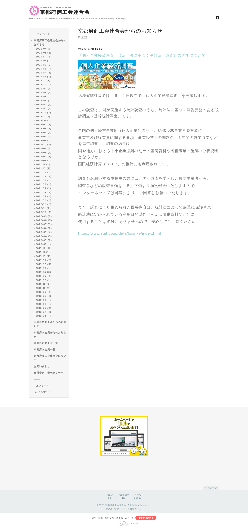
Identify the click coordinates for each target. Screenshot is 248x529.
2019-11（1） (43, 252)
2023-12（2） (44, 112)
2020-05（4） (44, 232)
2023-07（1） (44, 124)
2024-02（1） (44, 108)
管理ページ (136, 508)
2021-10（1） (43, 168)
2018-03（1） (44, 315)
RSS (82, 37)
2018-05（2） (44, 308)
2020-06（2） (44, 228)
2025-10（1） (44, 60)
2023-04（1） (44, 132)
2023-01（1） (44, 140)
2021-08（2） (44, 176)
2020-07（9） (44, 224)
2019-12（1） (43, 248)
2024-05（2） (44, 96)
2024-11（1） (43, 80)
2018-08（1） (44, 296)
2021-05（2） (44, 188)
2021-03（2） (44, 196)
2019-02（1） (44, 280)
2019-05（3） (44, 272)
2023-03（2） (44, 136)
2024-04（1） (44, 100)
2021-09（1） (44, 172)
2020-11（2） (44, 208)
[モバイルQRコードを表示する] (50, 391)
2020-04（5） (44, 236)
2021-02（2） (44, 200)
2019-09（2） (44, 260)
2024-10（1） (44, 84)
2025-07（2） (44, 64)
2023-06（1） (44, 128)
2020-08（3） (44, 220)
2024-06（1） (44, 92)
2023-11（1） (43, 116)
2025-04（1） (44, 72)
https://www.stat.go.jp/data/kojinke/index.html (119, 233)
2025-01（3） (44, 76)
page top (210, 487)
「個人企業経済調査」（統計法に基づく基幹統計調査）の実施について (142, 55)
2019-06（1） (44, 268)
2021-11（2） (43, 164)
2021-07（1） (44, 180)
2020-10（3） (44, 212)
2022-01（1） (44, 160)
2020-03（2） (44, 240)
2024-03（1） (44, 104)
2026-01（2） (44, 52)
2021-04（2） (44, 192)
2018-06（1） (44, 304)
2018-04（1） (44, 311)
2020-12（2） (44, 204)
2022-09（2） (44, 148)
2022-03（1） (44, 156)
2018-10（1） (44, 288)
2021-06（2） (44, 184)
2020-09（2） (44, 216)
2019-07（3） (44, 264)
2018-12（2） (44, 284)
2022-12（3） (44, 144)
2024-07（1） (44, 88)
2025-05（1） (44, 68)
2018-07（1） (44, 300)
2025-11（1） (43, 56)
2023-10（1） (44, 120)
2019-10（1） (43, 256)
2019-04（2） (44, 276)
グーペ (123, 508)
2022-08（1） (44, 152)
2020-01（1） (44, 244)
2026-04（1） (44, 48)
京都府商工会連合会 (115, 505)
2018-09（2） (44, 292)
